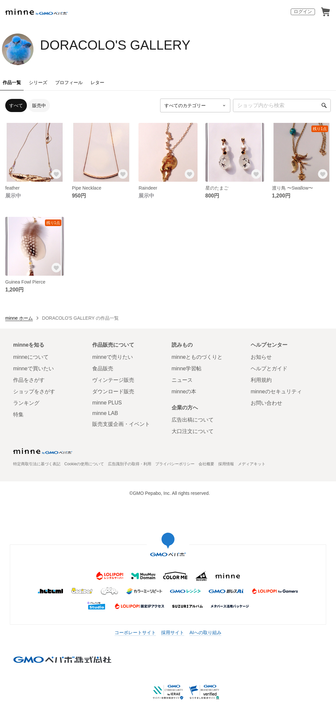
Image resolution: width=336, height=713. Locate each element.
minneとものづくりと (197, 357)
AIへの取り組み (205, 632)
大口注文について (193, 431)
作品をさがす (29, 380)
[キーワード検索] (281, 105)
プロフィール (69, 82)
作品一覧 (12, 82)
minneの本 (184, 391)
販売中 (39, 105)
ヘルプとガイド (269, 368)
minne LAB (105, 413)
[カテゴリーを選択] (195, 105)
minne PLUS (107, 402)
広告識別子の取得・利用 (129, 464)
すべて (16, 105)
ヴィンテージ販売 (113, 380)
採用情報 (226, 464)
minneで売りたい (112, 357)
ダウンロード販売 (113, 391)
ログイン (303, 11)
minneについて (31, 357)
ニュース (182, 380)
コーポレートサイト (135, 632)
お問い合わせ (266, 403)
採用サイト (172, 632)
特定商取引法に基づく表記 (36, 464)
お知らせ (261, 357)
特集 (18, 414)
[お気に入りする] (56, 174)
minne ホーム (19, 318)
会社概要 (206, 464)
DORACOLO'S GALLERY (115, 45)
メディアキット (251, 464)
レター (97, 82)
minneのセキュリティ (276, 391)
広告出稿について (193, 420)
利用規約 (261, 380)
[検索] (324, 105)
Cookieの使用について (84, 464)
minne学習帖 (187, 368)
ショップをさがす (34, 391)
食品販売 (102, 368)
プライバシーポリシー (175, 464)
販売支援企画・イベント (121, 424)
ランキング (26, 403)
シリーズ (38, 82)
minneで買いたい (33, 368)
